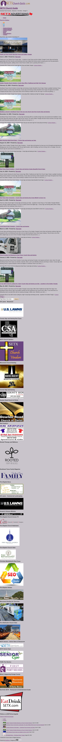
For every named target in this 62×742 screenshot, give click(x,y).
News (4, 32)
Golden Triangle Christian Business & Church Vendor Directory (19, 722)
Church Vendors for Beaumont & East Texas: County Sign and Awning (18, 255)
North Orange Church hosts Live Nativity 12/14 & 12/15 (17, 732)
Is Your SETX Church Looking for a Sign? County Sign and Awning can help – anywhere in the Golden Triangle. (29, 283)
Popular (4, 720)
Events (5, 31)
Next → (3, 297)
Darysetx (18, 56)
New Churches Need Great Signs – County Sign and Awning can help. (18, 140)
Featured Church (7, 28)
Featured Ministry (7, 29)
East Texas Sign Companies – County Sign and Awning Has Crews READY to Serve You (22, 197)
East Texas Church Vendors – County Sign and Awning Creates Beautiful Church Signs (22, 169)
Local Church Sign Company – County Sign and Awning (14, 226)
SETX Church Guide (9, 8)
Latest (4, 719)
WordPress (7, 740)
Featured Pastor (7, 30)
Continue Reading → (38, 65)
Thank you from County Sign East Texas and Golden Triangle (16, 54)
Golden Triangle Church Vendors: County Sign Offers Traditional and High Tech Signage (23, 83)
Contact (5, 34)
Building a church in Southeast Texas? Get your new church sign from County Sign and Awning (25, 111)
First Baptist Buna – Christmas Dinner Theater (15, 735)
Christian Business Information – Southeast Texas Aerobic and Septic (20, 727)
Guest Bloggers (7, 33)
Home (4, 17)
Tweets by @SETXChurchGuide (6, 716)
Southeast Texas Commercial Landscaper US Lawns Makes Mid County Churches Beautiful (25, 724)
